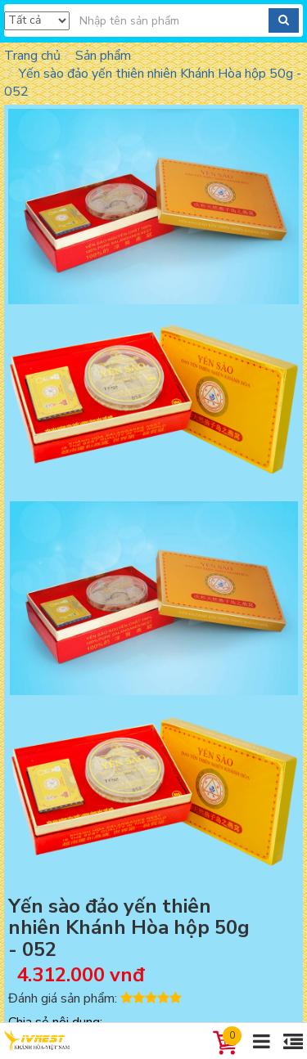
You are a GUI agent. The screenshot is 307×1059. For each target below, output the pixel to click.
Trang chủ (32, 56)
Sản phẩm (103, 56)
